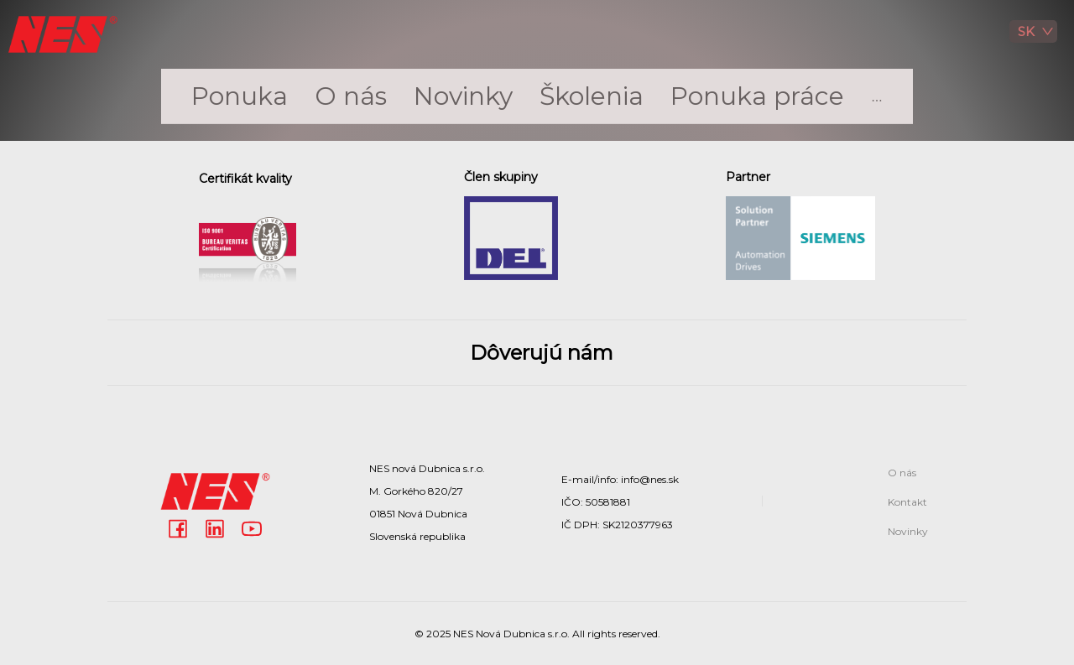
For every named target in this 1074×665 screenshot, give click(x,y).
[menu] (537, 96)
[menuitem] (239, 96)
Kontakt (907, 502)
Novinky (463, 96)
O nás (351, 96)
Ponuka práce (757, 96)
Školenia (592, 96)
